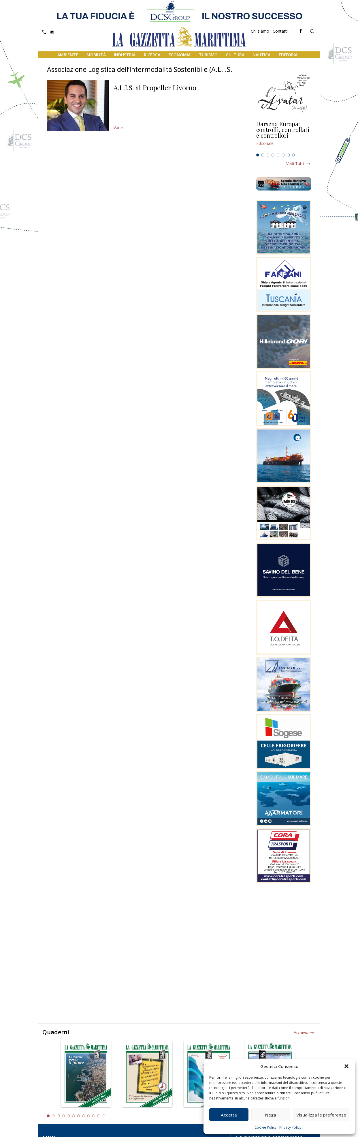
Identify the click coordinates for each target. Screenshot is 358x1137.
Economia (180, 54)
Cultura (235, 54)
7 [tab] (288, 155)
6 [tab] (283, 155)
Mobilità (96, 54)
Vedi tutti (295, 163)
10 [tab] (93, 1115)
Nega (270, 1115)
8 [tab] (293, 155)
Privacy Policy (290, 1127)
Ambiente (67, 54)
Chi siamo (260, 31)
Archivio (301, 1032)
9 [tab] (88, 1115)
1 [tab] (257, 155)
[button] (346, 1066)
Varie (118, 127)
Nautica (261, 54)
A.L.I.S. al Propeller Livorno (155, 87)
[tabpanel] (283, 136)
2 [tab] (262, 155)
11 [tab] (98, 1115)
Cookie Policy (265, 1127)
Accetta (229, 1115)
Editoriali (290, 54)
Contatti (280, 31)
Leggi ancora (283, 136)
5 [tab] (278, 155)
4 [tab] (273, 155)
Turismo (208, 54)
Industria (124, 54)
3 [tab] (268, 155)
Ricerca (152, 54)
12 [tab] (104, 1115)
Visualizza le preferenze (321, 1115)
